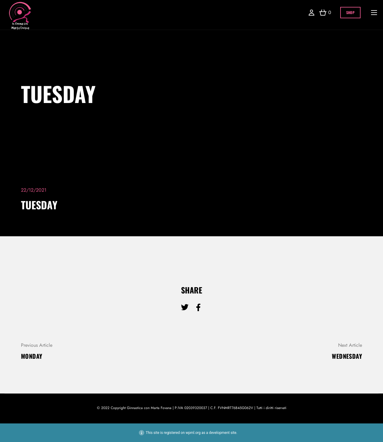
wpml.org (193, 433)
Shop (350, 12)
